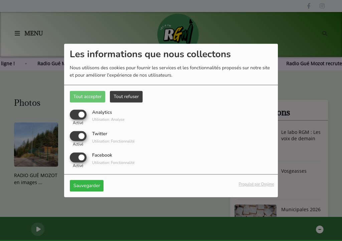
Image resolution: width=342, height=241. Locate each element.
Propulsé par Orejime (256, 184)
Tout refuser (126, 96)
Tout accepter (87, 96)
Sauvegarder (86, 186)
